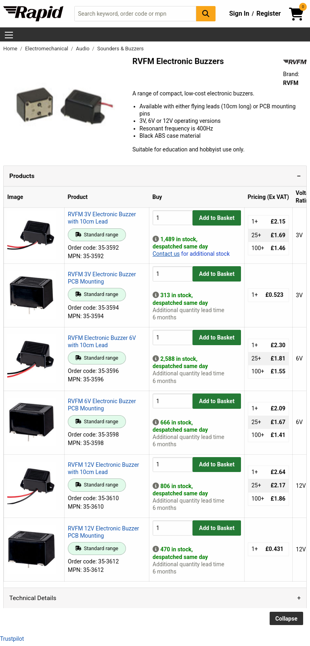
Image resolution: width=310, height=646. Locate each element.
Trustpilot (12, 639)
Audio (83, 49)
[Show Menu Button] (9, 35)
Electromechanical (47, 49)
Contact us (166, 254)
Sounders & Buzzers (120, 49)
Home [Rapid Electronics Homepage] (11, 49)
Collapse (286, 618)
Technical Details (32, 598)
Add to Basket (217, 218)
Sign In (239, 13)
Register (268, 13)
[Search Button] (206, 13)
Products (21, 176)
